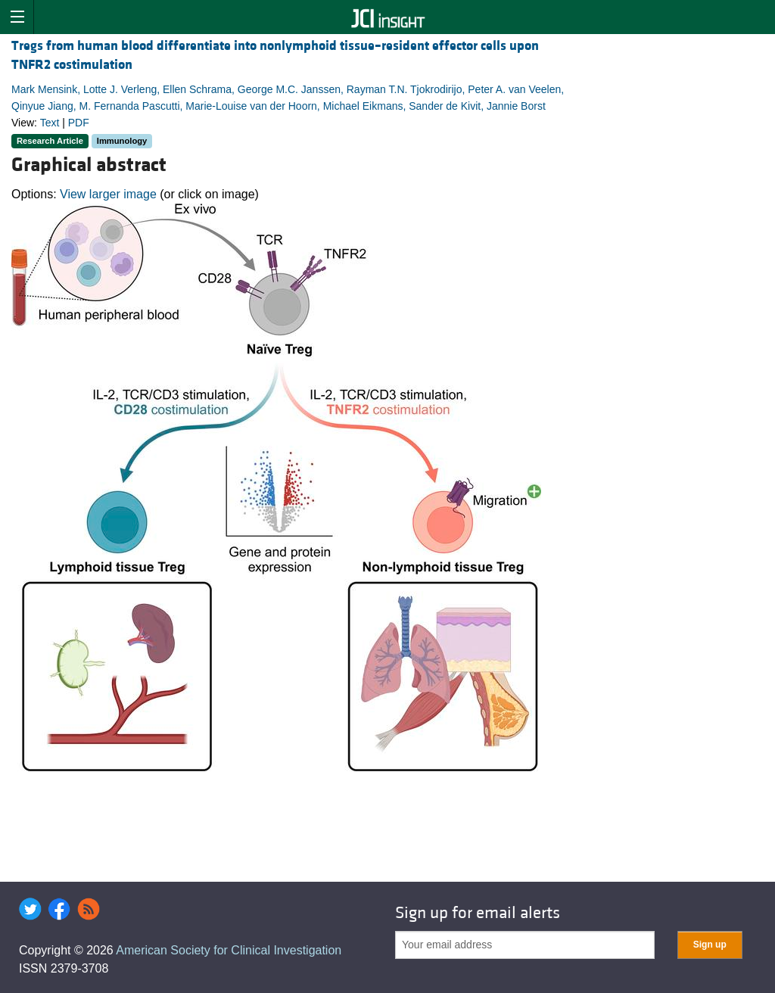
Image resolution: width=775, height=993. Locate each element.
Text (50, 123)
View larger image (108, 194)
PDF (78, 123)
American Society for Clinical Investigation (228, 950)
